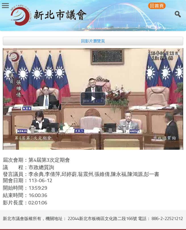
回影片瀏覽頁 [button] (93, 41)
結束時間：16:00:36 (25, 195)
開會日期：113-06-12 (27, 180)
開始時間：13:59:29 (25, 188)
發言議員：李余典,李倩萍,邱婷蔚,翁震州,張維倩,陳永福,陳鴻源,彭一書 (81, 174)
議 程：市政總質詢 (28, 167)
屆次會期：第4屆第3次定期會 (36, 160)
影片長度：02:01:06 (25, 202)
